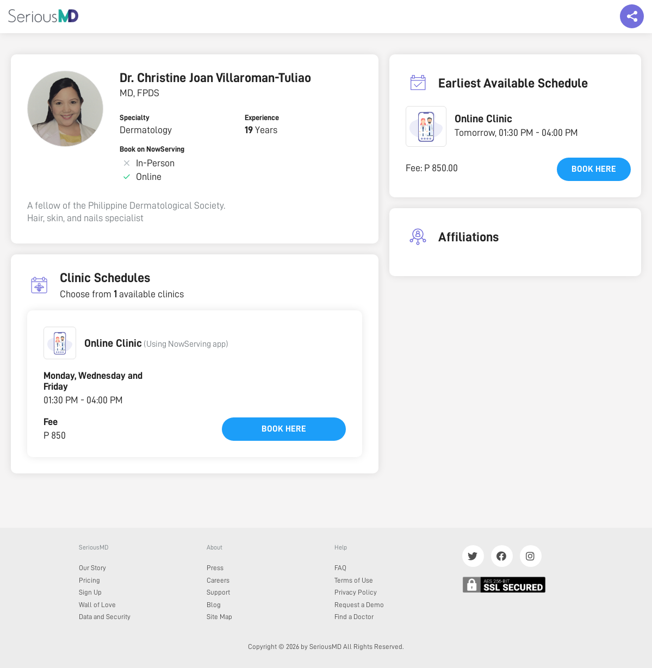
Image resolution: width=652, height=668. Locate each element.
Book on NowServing (152, 149)
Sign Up (90, 592)
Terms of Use (353, 580)
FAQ (340, 567)
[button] (60, 343)
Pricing (89, 580)
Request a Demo (359, 604)
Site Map (219, 616)
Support (218, 592)
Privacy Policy (355, 592)
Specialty (135, 117)
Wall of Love (97, 604)
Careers (218, 580)
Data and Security (105, 616)
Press (215, 567)
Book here (284, 428)
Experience (262, 117)
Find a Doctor (354, 616)
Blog (214, 604)
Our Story (92, 567)
